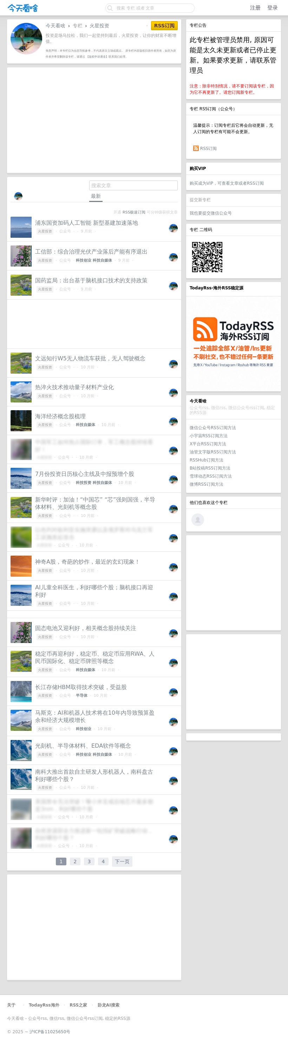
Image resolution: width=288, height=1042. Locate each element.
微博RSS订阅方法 (206, 484)
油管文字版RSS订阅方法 (213, 452)
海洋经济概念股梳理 (60, 416)
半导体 (81, 695)
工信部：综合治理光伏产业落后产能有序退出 (91, 251)
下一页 (122, 861)
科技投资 (83, 482)
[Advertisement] (233, 583)
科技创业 (83, 260)
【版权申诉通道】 (97, 56)
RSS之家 (78, 1005)
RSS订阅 (208, 148)
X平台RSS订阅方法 (208, 443)
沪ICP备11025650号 (50, 1031)
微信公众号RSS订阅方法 (213, 427)
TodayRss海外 (44, 1005)
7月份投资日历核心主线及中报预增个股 (84, 474)
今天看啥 (55, 25)
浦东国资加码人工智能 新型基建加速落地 (86, 222)
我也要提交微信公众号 (211, 213)
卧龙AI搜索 (108, 1005)
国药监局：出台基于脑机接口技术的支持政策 (91, 280)
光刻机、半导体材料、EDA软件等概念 (83, 745)
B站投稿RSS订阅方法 (210, 468)
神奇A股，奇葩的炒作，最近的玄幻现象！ (87, 561)
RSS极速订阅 (134, 212)
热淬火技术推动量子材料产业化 (74, 387)
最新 (96, 196)
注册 (255, 8)
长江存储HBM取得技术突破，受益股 (81, 687)
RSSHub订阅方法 (206, 460)
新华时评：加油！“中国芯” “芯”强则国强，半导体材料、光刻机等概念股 (95, 503)
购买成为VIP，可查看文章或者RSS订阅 (227, 183)
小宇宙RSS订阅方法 (209, 435)
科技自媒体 (102, 260)
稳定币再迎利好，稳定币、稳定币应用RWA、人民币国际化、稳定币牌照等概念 (95, 657)
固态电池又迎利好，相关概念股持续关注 (85, 628)
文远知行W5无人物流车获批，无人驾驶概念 (90, 358)
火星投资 (99, 25)
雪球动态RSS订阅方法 (211, 476)
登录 (272, 8)
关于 (11, 1005)
